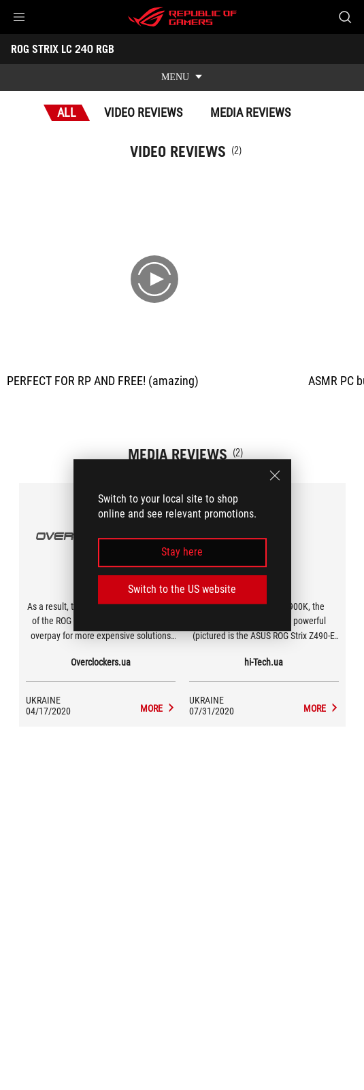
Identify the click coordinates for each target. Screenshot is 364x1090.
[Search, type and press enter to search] (344, 17)
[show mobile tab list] (182, 77)
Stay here (182, 552)
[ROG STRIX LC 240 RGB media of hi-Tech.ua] (321, 708)
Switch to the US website (182, 589)
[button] (19, 17)
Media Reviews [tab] (250, 112)
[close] (275, 475)
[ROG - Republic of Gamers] (182, 17)
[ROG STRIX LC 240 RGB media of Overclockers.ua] (158, 708)
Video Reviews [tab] (143, 112)
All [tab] (66, 112)
